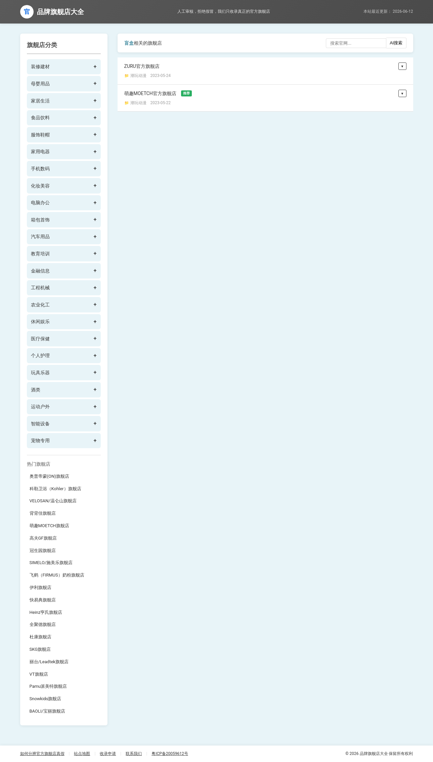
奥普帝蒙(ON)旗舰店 (49, 476)
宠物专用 (40, 440)
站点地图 (82, 753)
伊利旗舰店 (40, 587)
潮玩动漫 (138, 75)
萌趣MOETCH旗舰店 (49, 525)
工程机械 (40, 287)
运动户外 (40, 406)
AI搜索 (396, 42)
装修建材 (40, 66)
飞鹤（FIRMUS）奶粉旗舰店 (57, 575)
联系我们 (134, 753)
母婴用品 (40, 83)
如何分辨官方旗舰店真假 (42, 753)
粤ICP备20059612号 (169, 753)
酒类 (35, 389)
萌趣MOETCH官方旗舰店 (158, 93)
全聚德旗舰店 (43, 624)
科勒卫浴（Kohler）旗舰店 (55, 488)
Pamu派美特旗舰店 (48, 686)
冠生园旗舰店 (43, 550)
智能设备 (40, 423)
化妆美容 (40, 185)
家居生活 (40, 100)
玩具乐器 (40, 372)
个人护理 (40, 355)
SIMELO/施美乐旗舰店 (51, 562)
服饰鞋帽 (40, 134)
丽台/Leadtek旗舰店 (49, 661)
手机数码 (40, 168)
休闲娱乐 (40, 321)
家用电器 (40, 151)
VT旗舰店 (39, 674)
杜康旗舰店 (40, 636)
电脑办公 (40, 202)
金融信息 (40, 270)
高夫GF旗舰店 (43, 538)
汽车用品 (40, 236)
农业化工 (40, 304)
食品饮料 (40, 117)
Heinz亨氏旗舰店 (46, 612)
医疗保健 (40, 338)
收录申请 (108, 753)
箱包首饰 (40, 219)
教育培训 (40, 253)
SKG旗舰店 (40, 649)
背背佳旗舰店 (43, 513)
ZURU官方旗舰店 (142, 66)
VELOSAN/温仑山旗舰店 (53, 500)
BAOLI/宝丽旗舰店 (47, 711)
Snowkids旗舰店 (45, 698)
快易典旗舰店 (43, 599)
